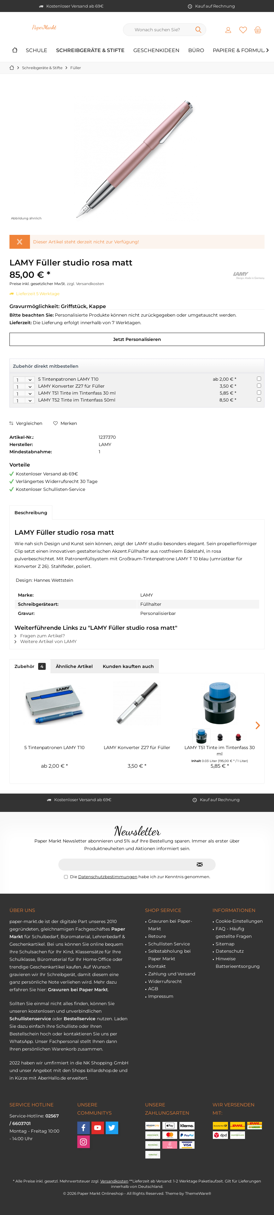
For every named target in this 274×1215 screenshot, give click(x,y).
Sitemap (225, 944)
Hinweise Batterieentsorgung (238, 962)
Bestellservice (80, 1018)
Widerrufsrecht (165, 981)
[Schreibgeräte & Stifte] (90, 51)
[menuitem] (258, 29)
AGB (153, 989)
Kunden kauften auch (128, 666)
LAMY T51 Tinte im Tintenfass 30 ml (77, 393)
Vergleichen (25, 423)
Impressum (160, 996)
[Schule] (36, 51)
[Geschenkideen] (156, 51)
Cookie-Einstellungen (239, 921)
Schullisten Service (169, 944)
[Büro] (196, 51)
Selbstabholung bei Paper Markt (169, 955)
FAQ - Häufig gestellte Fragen (234, 932)
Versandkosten (114, 1181)
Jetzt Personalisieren (137, 339)
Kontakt (157, 966)
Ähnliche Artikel (74, 666)
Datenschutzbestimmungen (107, 876)
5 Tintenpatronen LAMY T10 (68, 379)
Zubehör (30, 666)
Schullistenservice (30, 1018)
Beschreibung (31, 512)
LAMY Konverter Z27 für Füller (71, 386)
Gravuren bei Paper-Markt (170, 925)
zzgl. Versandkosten (85, 283)
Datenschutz (230, 951)
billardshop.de (102, 1070)
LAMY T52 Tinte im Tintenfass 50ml (76, 400)
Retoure (157, 936)
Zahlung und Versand (171, 974)
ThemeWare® (198, 1193)
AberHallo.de (52, 1078)
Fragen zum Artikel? (40, 636)
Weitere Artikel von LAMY (46, 641)
